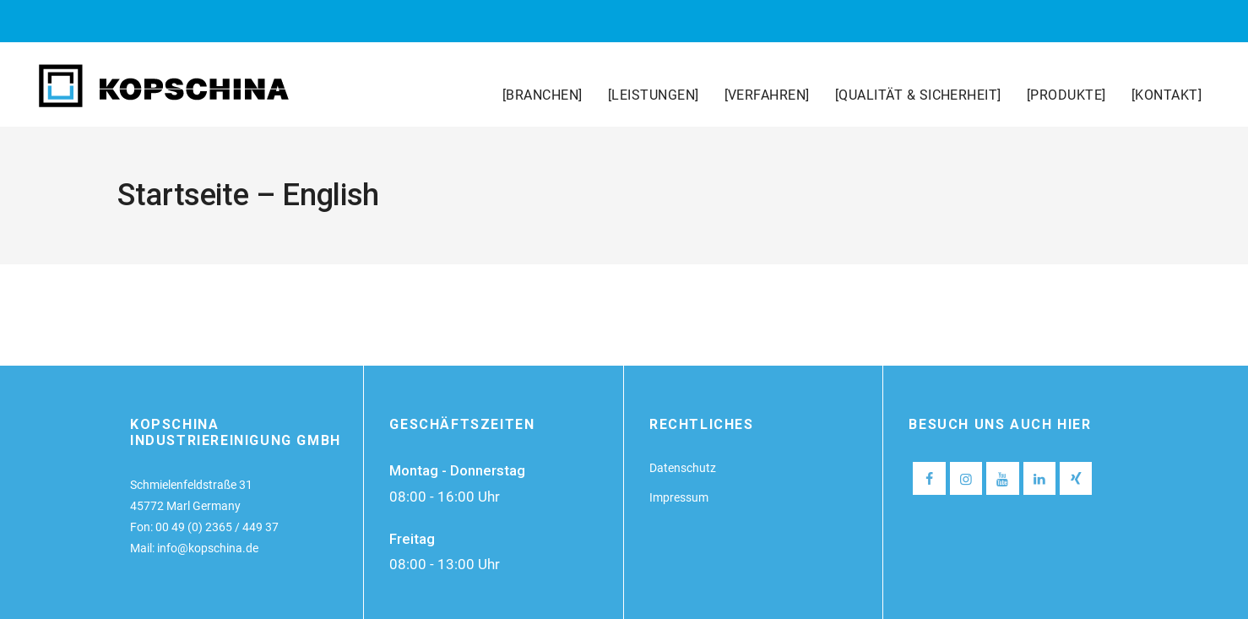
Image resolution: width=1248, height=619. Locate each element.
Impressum (678, 497)
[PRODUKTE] (1066, 95)
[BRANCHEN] (542, 95)
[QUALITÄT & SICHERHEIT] (918, 95)
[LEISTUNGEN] (653, 95)
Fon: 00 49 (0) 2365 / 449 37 (204, 527)
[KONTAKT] (1166, 95)
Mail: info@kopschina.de (194, 548)
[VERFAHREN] (767, 95)
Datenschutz (682, 468)
